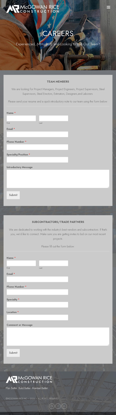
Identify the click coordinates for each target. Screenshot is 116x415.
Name (11, 113)
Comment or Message (20, 325)
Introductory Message (20, 167)
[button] (108, 7)
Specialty (13, 299)
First (8, 123)
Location (13, 312)
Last (40, 123)
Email (11, 129)
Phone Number (16, 142)
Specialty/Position (18, 154)
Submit (13, 195)
